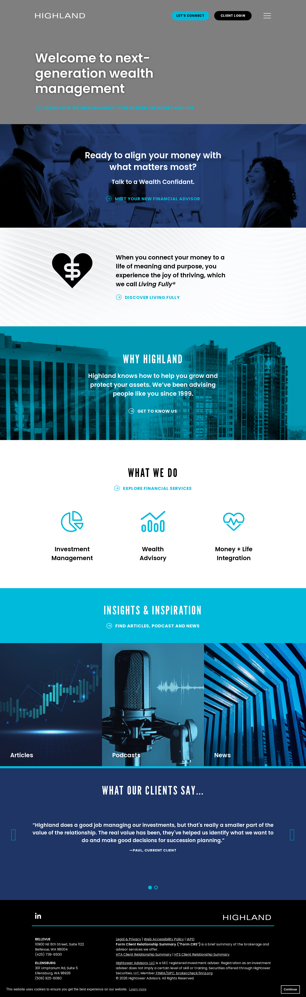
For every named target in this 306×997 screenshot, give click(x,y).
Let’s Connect (190, 15)
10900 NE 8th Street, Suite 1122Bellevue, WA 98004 (59, 947)
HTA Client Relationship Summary (143, 954)
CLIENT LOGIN (233, 15)
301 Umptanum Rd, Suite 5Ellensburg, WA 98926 (56, 971)
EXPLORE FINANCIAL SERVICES (153, 488)
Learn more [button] (137, 989)
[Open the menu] (267, 16)
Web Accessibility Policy (164, 939)
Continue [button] (290, 989)
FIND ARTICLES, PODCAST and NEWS (153, 626)
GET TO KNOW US (153, 411)
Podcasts (126, 755)
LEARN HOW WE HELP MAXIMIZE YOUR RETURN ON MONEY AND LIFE (114, 108)
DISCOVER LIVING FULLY (148, 297)
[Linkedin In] (38, 917)
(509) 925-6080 (48, 978)
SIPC (170, 973)
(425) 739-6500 (48, 954)
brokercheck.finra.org (194, 973)
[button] (13, 835)
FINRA (160, 973)
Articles (21, 755)
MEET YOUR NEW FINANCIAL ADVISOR (153, 199)
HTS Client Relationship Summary (202, 954)
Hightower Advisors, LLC (135, 963)
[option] (153, 839)
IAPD (190, 939)
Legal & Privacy (128, 939)
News (222, 755)
